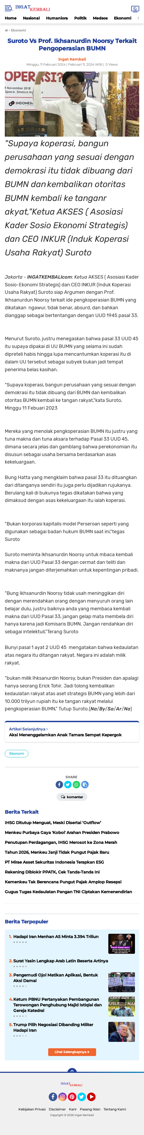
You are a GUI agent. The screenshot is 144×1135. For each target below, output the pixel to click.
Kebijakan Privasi (32, 1109)
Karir (73, 1109)
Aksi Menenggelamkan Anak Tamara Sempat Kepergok (65, 734)
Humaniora (57, 18)
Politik (80, 18)
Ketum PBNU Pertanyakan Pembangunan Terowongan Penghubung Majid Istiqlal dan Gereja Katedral (57, 1005)
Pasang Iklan (90, 1109)
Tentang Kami (115, 1109)
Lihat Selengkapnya (72, 1052)
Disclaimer (57, 1109)
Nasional (31, 18)
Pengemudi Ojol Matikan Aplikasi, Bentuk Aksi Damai (55, 977)
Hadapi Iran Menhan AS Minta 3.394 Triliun (55, 936)
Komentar (72, 796)
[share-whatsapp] (76, 784)
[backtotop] (72, 1073)
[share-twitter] (68, 784)
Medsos (100, 18)
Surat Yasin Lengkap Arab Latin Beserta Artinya (60, 960)
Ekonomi (122, 18)
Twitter (84, 1099)
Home (11, 18)
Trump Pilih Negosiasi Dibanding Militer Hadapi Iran (53, 1027)
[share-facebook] (59, 784)
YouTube (95, 1099)
